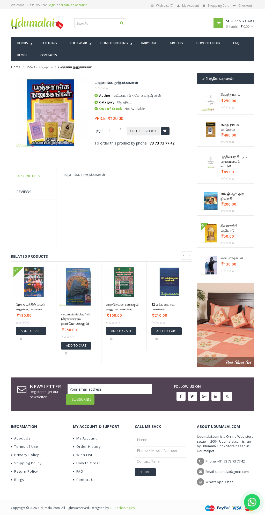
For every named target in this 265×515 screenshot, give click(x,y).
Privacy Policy (25, 451)
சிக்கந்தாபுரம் (230, 94)
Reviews (23, 191)
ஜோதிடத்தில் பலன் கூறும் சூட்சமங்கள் (31, 306)
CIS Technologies (122, 504)
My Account (188, 5)
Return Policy (24, 467)
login (52, 5)
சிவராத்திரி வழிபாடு (228, 228)
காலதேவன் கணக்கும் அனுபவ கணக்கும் (122, 306)
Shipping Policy (26, 459)
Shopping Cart (216, 5)
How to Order (86, 459)
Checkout (242, 5)
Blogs (17, 475)
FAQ (78, 467)
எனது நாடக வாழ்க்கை (229, 127)
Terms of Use (24, 442)
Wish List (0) (162, 5)
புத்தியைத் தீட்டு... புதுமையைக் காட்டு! (233, 161)
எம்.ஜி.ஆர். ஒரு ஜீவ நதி (232, 196)
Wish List (82, 451)
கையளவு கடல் (231, 257)
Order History (87, 442)
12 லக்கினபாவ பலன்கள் (162, 306)
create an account (74, 5)
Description (28, 175)
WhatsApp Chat (219, 478)
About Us (21, 434)
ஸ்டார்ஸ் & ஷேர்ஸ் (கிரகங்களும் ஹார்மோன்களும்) (75, 319)
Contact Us (84, 475)
